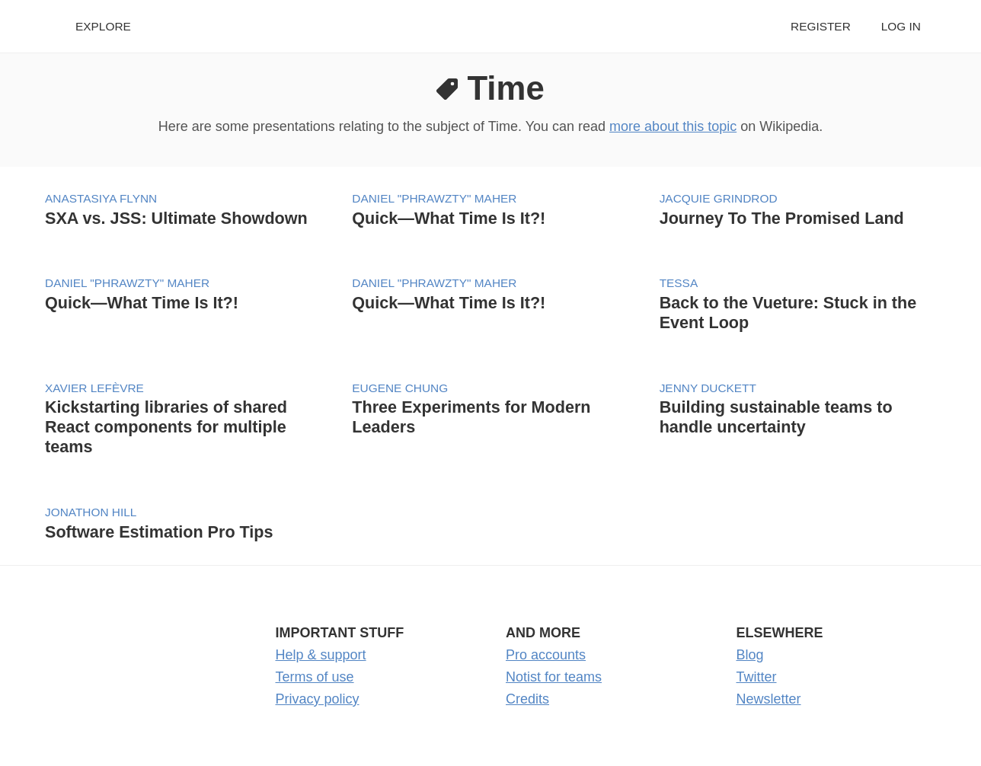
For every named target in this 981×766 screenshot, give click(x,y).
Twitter (757, 677)
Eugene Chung (400, 387)
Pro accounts (546, 654)
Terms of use (315, 677)
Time (505, 88)
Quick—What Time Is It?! (448, 218)
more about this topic (673, 126)
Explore (103, 26)
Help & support (321, 654)
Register (821, 26)
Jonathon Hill (90, 512)
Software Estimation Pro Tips (159, 531)
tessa (679, 282)
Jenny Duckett (708, 387)
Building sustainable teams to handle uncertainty (776, 416)
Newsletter (769, 699)
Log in (901, 26)
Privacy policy (317, 699)
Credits (527, 699)
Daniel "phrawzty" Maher (434, 198)
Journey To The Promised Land (782, 218)
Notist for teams (554, 677)
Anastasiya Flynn (101, 198)
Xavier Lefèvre (94, 387)
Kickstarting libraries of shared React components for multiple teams (166, 426)
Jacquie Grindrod (719, 198)
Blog (750, 654)
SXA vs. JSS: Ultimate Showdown (176, 218)
